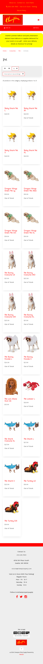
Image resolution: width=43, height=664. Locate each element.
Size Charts (30, 3)
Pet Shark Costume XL (10, 440)
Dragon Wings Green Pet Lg (11, 189)
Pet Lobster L (29, 399)
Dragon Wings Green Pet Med (30, 189)
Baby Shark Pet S (11, 151)
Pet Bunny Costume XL (29, 316)
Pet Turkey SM (11, 521)
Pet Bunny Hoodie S (28, 358)
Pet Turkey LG (30, 481)
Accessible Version (21, 636)
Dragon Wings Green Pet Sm (11, 231)
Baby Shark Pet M (30, 109)
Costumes (12, 51)
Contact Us (21, 3)
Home (4, 51)
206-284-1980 (12, 7)
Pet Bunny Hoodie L (9, 358)
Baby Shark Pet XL (30, 151)
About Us (12, 3)
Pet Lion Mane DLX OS (11, 400)
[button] (39, 20)
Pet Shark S (10, 481)
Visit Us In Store (25, 7)
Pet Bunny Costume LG (10, 274)
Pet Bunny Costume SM (10, 316)
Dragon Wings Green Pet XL (30, 231)
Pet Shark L (29, 439)
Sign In (7, 28)
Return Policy (21, 10)
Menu (36, 28)
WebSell (21, 654)
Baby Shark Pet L (11, 109)
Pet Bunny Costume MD (29, 274)
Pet (20, 51)
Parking (34, 7)
